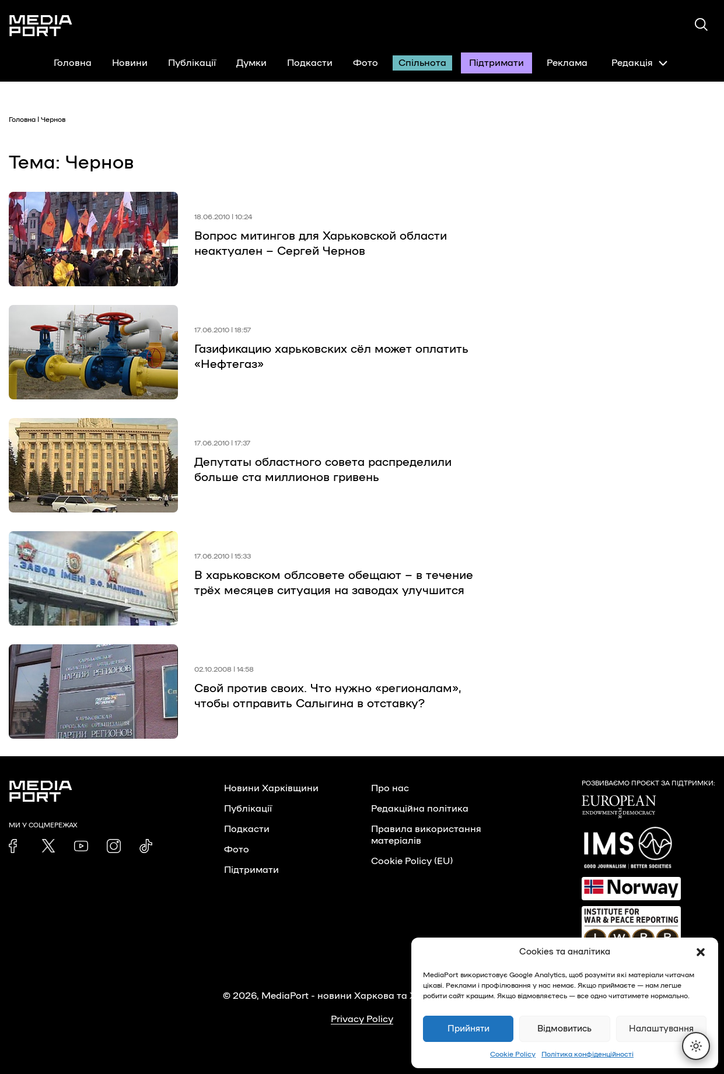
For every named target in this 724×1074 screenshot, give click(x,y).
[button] (700, 952)
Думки (251, 63)
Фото (365, 63)
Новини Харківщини (271, 788)
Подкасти (310, 63)
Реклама (567, 63)
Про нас (390, 788)
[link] (16, 846)
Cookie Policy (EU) (412, 861)
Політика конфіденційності (587, 1054)
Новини (130, 63)
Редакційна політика (419, 808)
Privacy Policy (362, 1019)
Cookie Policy (513, 1054)
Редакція (639, 63)
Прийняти (468, 1028)
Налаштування (661, 1028)
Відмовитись (564, 1028)
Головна (73, 63)
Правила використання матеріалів (426, 834)
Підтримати (496, 63)
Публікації (192, 63)
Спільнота (422, 63)
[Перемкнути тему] (696, 1046)
